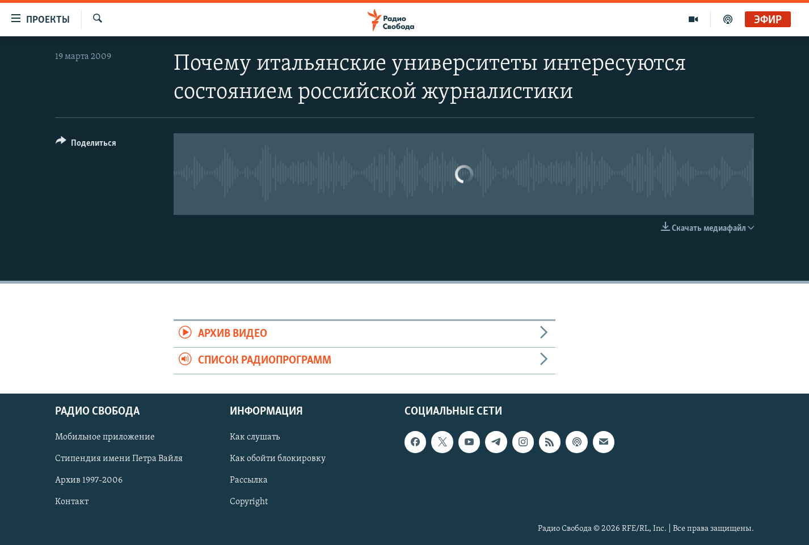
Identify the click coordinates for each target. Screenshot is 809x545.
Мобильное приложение (105, 437)
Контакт (72, 502)
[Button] (86, 145)
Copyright (249, 502)
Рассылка (249, 480)
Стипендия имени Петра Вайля (119, 459)
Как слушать (255, 437)
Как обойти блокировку (278, 459)
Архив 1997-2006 (89, 480)
